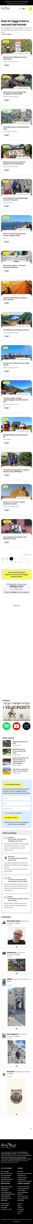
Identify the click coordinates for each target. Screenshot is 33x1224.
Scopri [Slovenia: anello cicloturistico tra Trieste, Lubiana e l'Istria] (7, 242)
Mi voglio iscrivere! (11, 818)
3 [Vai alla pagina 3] (19, 558)
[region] (16, 594)
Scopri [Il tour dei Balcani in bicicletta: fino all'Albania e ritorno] (7, 542)
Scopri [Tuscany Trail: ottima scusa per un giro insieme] (7, 371)
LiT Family (20, 1211)
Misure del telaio (5, 1181)
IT (25, 9)
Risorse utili (21, 1209)
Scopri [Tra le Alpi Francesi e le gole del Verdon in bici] (7, 135)
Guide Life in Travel (6, 1209)
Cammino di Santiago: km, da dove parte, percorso (15, 299)
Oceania (6, 382)
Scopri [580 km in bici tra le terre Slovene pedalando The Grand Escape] (7, 170)
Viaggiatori (7, 521)
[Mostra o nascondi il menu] (30, 9)
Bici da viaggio (5, 1171)
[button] (16, 589)
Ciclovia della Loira (23, 1196)
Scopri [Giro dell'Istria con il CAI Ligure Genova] (7, 336)
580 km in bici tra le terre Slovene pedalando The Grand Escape (14, 163)
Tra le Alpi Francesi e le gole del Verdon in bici (16, 128)
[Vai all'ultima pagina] (28, 562)
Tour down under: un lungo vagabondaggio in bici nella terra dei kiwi (15, 400)
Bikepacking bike (5, 1196)
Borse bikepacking (6, 1192)
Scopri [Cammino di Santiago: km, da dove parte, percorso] (7, 303)
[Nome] (16, 798)
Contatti (20, 1207)
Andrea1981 (10, 1071)
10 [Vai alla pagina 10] (19, 562)
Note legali (4, 1207)
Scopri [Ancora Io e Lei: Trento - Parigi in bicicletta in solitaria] (7, 510)
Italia (5, 181)
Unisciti (29, 1159)
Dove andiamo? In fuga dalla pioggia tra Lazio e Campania (15, 199)
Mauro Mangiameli (12, 1034)
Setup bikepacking (6, 1198)
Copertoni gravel (22, 1177)
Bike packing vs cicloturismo (5, 1189)
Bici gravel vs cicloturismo (25, 1173)
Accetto (12, 813)
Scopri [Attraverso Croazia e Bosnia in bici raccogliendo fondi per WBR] (7, 100)
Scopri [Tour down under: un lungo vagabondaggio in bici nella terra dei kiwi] (7, 408)
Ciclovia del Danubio (23, 1188)
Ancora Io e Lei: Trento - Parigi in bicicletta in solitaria (14, 503)
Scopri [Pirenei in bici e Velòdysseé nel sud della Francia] (7, 65)
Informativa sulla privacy (15, 813)
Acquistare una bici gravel (25, 1181)
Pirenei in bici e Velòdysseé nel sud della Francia (15, 58)
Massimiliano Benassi (13, 921)
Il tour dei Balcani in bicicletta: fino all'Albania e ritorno (14, 538)
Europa (6, 41)
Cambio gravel (22, 1179)
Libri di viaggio (5, 1205)
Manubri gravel (22, 1175)
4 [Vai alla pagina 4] (23, 558)
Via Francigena (22, 1190)
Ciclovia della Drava (23, 1198)
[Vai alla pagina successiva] (23, 562)
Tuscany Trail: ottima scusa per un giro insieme (16, 364)
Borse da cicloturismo (7, 1173)
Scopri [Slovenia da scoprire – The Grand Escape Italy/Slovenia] (7, 271)
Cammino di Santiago (23, 1186)
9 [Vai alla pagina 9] (15, 562)
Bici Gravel (20, 1171)
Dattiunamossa (11, 952)
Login (19, 1213)
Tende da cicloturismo (7, 1179)
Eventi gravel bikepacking (8, 1194)
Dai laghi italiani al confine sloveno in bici (15, 436)
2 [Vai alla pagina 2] (15, 558)
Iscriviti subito (21, 4)
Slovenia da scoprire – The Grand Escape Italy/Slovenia (14, 266)
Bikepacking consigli (6, 1186)
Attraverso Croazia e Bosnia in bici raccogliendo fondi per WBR (14, 93)
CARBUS (9, 979)
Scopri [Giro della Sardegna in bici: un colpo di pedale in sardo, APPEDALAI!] (7, 475)
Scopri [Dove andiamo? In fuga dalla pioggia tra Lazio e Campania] (7, 206)
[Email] (16, 803)
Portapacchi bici (5, 1177)
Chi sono (20, 1203)
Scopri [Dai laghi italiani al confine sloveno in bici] (7, 443)
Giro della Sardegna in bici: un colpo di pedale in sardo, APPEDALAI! (16, 471)
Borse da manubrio (6, 1175)
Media (19, 1205)
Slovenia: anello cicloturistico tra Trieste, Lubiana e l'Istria (14, 234)
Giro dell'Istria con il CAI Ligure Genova (16, 330)
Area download (5, 1203)
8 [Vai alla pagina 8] (11, 562)
